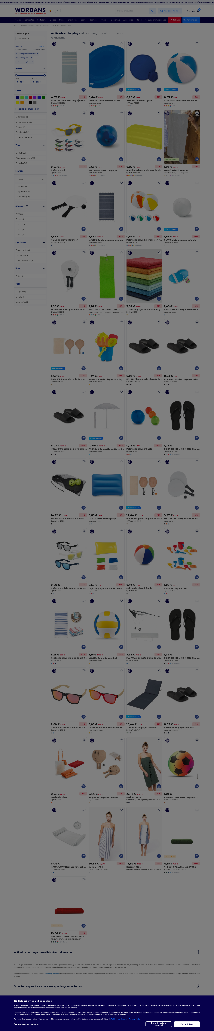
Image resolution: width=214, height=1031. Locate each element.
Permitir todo (187, 1024)
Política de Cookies (119, 1019)
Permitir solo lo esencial (158, 1024)
